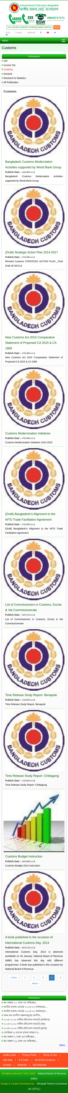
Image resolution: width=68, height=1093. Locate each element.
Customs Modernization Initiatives (27, 433)
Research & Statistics (15, 78)
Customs (8, 69)
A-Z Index (24, 1060)
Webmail (31, 32)
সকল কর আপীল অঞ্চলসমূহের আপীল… (23, 1015)
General (8, 73)
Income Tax (9, 65)
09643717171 (56, 18)
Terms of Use (50, 1055)
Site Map (7, 1060)
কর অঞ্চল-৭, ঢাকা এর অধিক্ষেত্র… (20, 1036)
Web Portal (45, 27)
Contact (18, 32)
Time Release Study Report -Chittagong (32, 776)
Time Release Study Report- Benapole (31, 695)
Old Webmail (39, 1064)
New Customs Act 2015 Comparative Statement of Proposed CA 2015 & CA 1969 (30, 343)
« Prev (13, 977)
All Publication (11, 82)
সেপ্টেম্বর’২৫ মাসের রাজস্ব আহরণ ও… (22, 1032)
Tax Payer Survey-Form (21, 27)
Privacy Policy (29, 1055)
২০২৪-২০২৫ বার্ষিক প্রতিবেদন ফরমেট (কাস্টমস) (27, 1019)
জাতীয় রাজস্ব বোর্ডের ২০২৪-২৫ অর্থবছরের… (26, 1006)
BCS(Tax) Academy (45, 1060)
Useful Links (9, 1055)
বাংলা (56, 27)
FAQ (8, 32)
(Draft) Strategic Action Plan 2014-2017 (31, 252)
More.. (62, 1045)
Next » (35, 983)
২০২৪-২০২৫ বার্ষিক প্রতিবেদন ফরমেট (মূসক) (25, 1028)
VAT (6, 61)
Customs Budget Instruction (23, 856)
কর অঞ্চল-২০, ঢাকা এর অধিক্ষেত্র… (21, 1002)
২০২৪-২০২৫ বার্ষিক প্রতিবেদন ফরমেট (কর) (24, 1023)
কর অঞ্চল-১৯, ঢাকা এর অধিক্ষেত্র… (21, 1041)
